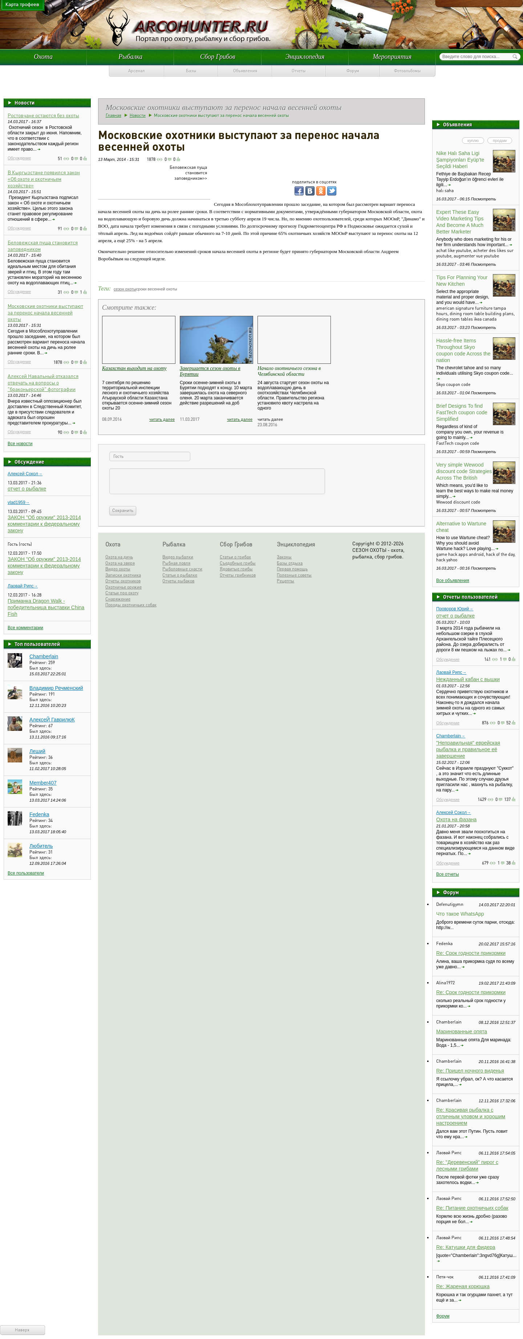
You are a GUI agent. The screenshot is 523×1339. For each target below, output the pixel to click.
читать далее (162, 419)
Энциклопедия (305, 56)
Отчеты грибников (238, 575)
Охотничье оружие (123, 587)
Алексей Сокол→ (25, 473)
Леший (37, 751)
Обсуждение (19, 158)
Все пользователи (26, 873)
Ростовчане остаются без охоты (43, 115)
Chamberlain (43, 656)
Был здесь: (40, 668)
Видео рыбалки (177, 556)
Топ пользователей (37, 643)
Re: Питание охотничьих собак (472, 1208)
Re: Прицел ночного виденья (470, 1071)
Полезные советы (294, 575)
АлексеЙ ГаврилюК (52, 720)
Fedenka (39, 814)
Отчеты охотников (123, 580)
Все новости (20, 443)
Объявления (245, 70)
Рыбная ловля (176, 563)
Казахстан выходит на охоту (134, 368)
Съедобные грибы (238, 563)
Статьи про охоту (121, 592)
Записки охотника (123, 575)
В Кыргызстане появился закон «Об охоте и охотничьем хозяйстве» (44, 178)
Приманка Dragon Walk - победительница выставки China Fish (46, 607)
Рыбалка (130, 56)
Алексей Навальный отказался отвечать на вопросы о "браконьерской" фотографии (43, 382)
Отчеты (299, 70)
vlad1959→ (19, 502)
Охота (43, 56)
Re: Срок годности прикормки (471, 953)
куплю (473, 140)
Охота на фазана (456, 819)
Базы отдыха (290, 563)
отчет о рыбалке (27, 489)
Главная (113, 115)
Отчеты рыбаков (178, 580)
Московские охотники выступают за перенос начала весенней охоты (45, 312)
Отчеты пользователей (470, 596)
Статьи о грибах (235, 556)
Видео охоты (117, 568)
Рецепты (285, 580)
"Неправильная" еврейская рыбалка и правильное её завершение (468, 749)
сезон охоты (125, 289)
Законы (284, 556)
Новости (25, 102)
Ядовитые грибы (236, 568)
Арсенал (136, 70)
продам (500, 140)
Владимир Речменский (56, 688)
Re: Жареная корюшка (463, 1286)
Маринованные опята (461, 1031)
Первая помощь (292, 568)
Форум (352, 70)
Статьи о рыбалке (179, 575)
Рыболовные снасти (182, 568)
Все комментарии (25, 627)
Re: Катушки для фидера (465, 1247)
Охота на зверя (120, 563)
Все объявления (452, 580)
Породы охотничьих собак (131, 604)
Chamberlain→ (450, 735)
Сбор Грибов (217, 56)
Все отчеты (447, 874)
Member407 (43, 783)
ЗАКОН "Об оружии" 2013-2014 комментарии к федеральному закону (44, 523)
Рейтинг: (38, 662)
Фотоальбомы (407, 70)
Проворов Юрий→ (454, 608)
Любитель (41, 846)
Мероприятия (392, 56)
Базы (191, 70)
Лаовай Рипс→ (23, 586)
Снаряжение (117, 599)
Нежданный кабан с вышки (468, 679)
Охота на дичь (119, 556)
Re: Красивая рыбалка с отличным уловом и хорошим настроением (470, 1116)
